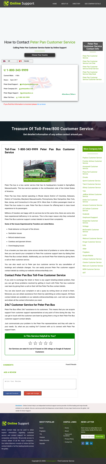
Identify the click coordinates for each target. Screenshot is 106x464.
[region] (53, 23)
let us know (41, 104)
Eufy (84, 245)
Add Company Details (93, 4)
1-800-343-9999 (16, 70)
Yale (84, 191)
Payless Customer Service (92, 158)
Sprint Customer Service (91, 181)
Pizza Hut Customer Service (90, 173)
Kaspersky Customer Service (90, 222)
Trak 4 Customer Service (92, 184)
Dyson (41, 428)
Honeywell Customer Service (90, 167)
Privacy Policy (68, 439)
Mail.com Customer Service (93, 266)
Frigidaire (86, 252)
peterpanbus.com (26, 89)
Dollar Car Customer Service (90, 201)
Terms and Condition (67, 435)
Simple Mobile (88, 256)
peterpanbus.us (26, 93)
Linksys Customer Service (92, 259)
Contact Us (67, 442)
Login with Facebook (12, 393)
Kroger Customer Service (92, 242)
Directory (76, 4)
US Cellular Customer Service (90, 210)
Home (55, 4)
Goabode (86, 214)
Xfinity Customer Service (92, 188)
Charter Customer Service (92, 262)
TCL (40, 434)
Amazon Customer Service (92, 205)
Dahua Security (44, 440)
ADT (84, 273)
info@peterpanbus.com (29, 84)
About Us (64, 4)
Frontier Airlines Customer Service (92, 162)
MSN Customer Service (91, 269)
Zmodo (85, 177)
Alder (84, 249)
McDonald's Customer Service (91, 231)
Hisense (42, 437)
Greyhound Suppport (90, 217)
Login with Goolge (32, 393)
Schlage (86, 226)
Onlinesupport (51, 461)
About (66, 431)
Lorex (85, 235)
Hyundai (42, 443)
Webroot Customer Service (92, 238)
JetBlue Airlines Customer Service (92, 195)
